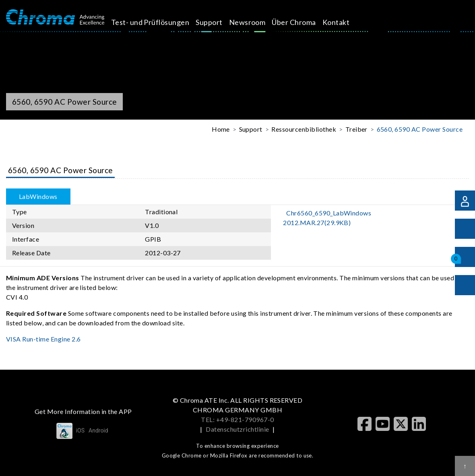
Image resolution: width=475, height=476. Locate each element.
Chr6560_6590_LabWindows (327, 217)
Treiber (356, 129)
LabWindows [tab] (38, 196)
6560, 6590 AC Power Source (420, 129)
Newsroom (256, 22)
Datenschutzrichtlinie (237, 429)
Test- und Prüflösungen (159, 22)
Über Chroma (303, 22)
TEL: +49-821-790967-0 (237, 419)
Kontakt (344, 22)
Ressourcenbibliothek (303, 129)
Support (218, 22)
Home (221, 129)
